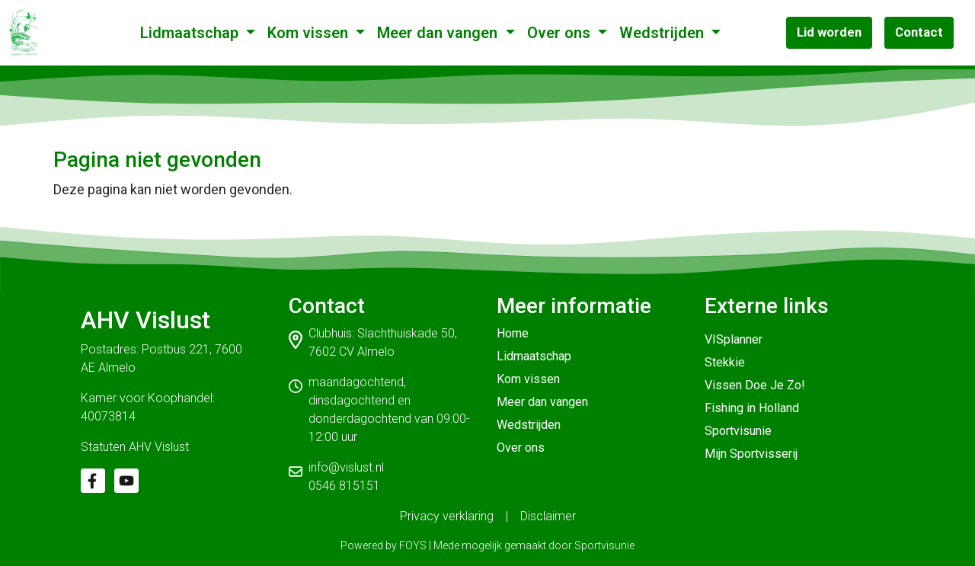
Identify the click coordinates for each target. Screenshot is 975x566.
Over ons (560, 33)
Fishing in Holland (752, 408)
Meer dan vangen (439, 33)
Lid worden (829, 32)
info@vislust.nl (346, 467)
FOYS (413, 545)
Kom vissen (309, 33)
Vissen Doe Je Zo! (755, 385)
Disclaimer (548, 516)
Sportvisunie (738, 431)
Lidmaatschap (191, 33)
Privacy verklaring (447, 516)
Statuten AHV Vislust (135, 447)
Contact (919, 32)
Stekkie (725, 362)
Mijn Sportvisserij (751, 453)
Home (513, 333)
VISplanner (733, 339)
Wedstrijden (663, 33)
